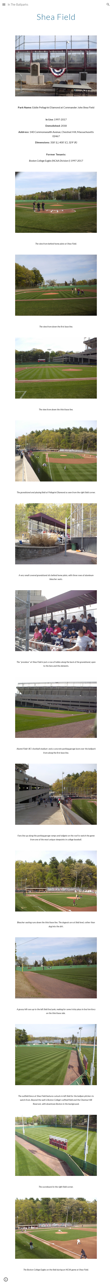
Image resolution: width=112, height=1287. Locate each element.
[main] (56, 17)
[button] (4, 4)
